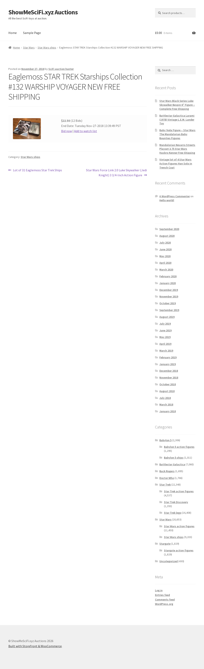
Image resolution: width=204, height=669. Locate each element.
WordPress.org (164, 604)
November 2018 (168, 377)
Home (12, 33)
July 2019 (165, 323)
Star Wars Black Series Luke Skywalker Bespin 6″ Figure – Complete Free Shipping (177, 105)
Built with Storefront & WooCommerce (35, 646)
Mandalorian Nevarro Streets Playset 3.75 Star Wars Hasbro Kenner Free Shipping (177, 149)
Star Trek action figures (179, 491)
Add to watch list (85, 131)
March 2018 (166, 404)
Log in (159, 590)
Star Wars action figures (179, 526)
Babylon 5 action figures (179, 447)
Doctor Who (166, 478)
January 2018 (167, 411)
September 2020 (169, 229)
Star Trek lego (172, 512)
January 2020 (167, 283)
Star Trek (165, 484)
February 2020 (168, 276)
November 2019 (168, 296)
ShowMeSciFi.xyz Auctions (43, 12)
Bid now (66, 131)
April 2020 (165, 263)
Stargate (165, 543)
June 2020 (165, 249)
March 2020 (166, 269)
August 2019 (167, 317)
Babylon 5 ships (173, 457)
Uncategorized (168, 561)
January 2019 (167, 364)
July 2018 (165, 398)
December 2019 (168, 290)
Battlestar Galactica (172, 464)
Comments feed (165, 599)
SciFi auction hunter (61, 69)
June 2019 (165, 330)
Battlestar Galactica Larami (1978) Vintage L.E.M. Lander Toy (176, 119)
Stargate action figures (178, 550)
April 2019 (165, 344)
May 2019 (165, 337)
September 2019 (169, 310)
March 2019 (166, 350)
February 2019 (168, 357)
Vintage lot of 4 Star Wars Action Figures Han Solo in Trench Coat (175, 163)
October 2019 (167, 303)
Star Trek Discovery (176, 502)
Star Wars (29, 47)
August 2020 (167, 236)
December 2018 (168, 371)
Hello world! (166, 200)
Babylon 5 (165, 440)
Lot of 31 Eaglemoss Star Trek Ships (37, 170)
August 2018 (167, 391)
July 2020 (165, 242)
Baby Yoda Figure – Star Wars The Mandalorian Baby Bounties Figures (177, 134)
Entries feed (162, 595)
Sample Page (32, 33)
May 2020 (165, 256)
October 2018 (167, 384)
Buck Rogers (167, 471)
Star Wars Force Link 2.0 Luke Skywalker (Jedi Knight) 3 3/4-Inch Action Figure (116, 172)
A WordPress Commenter (174, 196)
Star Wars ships (47, 47)
